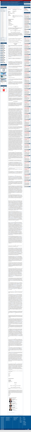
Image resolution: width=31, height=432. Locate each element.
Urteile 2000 (2, 29)
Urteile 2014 (2, 18)
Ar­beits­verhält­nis (20, 55)
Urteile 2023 (2, 12)
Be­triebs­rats (14, 61)
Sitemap (20, 421)
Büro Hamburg (25, 422)
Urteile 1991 (2, 36)
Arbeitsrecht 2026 (2, 417)
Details (3, 50)
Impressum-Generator (2, 39)
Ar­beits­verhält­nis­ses (10, 67)
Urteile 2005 (2, 25)
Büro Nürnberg (25, 424)
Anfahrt (1, 50)
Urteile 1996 (2, 32)
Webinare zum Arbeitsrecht (3, 40)
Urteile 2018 (2, 15)
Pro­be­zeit (19, 48)
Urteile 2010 (2, 21)
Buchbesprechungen (8, 417)
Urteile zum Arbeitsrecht (3, 11)
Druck (20, 418)
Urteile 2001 (2, 28)
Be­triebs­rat (11, 58)
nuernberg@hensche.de (3, 59)
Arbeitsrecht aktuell (2, 8)
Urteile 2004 (2, 26)
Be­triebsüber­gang (10, 55)
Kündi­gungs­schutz (12, 217)
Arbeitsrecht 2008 (2, 426)
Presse (24, 417)
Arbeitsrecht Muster (7, 418)
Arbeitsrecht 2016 (2, 422)
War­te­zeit (11, 94)
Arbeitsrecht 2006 (2, 427)
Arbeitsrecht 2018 (2, 421)
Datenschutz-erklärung (25, 419)
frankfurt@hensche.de (3, 47)
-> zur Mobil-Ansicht (2, 7)
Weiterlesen (26, 137)
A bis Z (20, 417)
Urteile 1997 (2, 31)
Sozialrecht (14, 419)
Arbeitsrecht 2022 (2, 419)
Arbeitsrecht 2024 (2, 418)
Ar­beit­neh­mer (19, 162)
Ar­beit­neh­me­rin (16, 205)
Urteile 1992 (2, 35)
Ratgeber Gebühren (7, 419)
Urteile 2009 (2, 22)
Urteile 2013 (2, 19)
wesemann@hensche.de (14, 410)
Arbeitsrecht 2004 (2, 428)
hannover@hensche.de (3, 52)
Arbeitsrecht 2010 (2, 425)
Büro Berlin (24, 421)
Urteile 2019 (2, 14)
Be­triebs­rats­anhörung (14, 285)
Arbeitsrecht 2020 (2, 420)
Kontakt (20, 419)
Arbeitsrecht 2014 (2, 423)
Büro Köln (24, 423)
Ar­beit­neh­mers (19, 284)
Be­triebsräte (19, 305)
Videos (1, 38)
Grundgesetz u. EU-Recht (16, 417)
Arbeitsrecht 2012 (2, 424)
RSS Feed (21, 420)
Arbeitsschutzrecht (15, 418)
